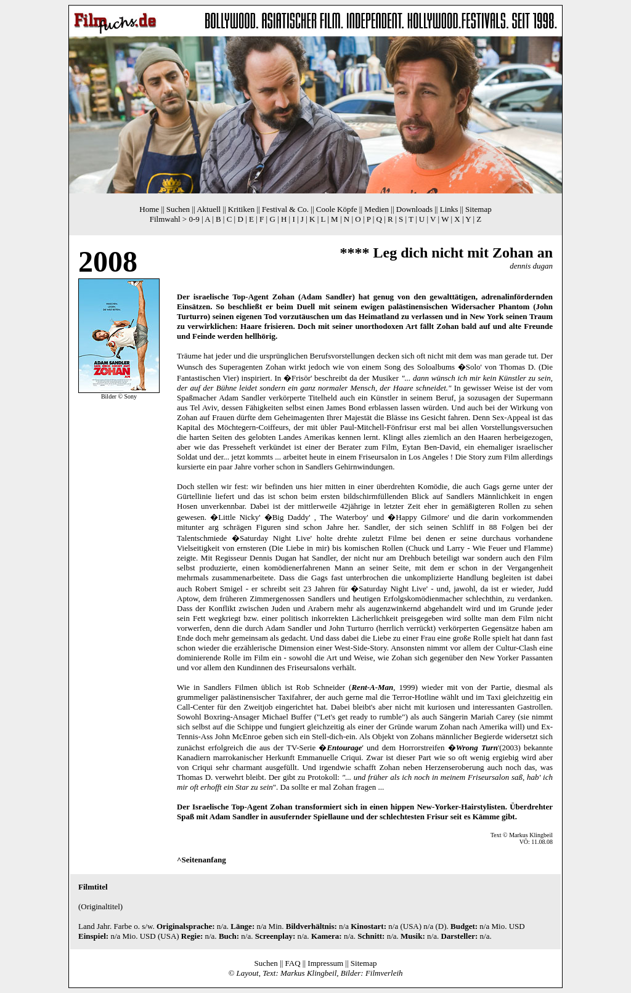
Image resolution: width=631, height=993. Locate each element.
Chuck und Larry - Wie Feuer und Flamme (479, 548)
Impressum (325, 963)
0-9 (194, 219)
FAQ (293, 963)
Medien (376, 209)
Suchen (178, 209)
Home (149, 209)
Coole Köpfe (336, 209)
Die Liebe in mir (299, 548)
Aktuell (209, 209)
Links (449, 209)
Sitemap (478, 209)
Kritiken (241, 209)
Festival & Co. (285, 209)
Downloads (414, 209)
